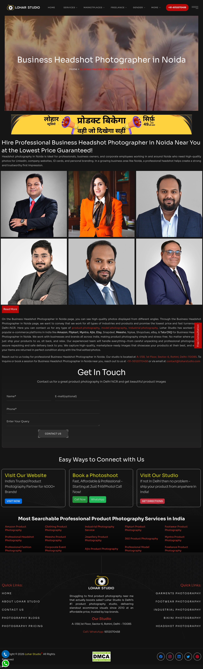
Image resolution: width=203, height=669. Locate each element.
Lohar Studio (33, 654)
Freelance (117, 7)
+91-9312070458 (177, 7)
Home (51, 7)
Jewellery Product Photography (96, 538)
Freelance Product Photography (176, 548)
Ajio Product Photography (101, 548)
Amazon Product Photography (15, 528)
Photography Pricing (22, 626)
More (154, 7)
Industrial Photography (177, 609)
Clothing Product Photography (56, 528)
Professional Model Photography (137, 548)
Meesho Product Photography (55, 538)
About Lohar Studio (21, 601)
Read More (10, 309)
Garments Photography (178, 593)
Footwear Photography (178, 601)
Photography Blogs (21, 618)
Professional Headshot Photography (19, 538)
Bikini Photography (182, 618)
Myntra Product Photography (174, 538)
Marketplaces (93, 7)
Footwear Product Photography (176, 528)
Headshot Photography (178, 626)
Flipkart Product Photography (135, 528)
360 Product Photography (141, 538)
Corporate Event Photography (55, 548)
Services (69, 7)
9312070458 (112, 631)
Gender (138, 7)
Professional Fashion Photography (18, 548)
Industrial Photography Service (99, 528)
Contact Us (13, 609)
